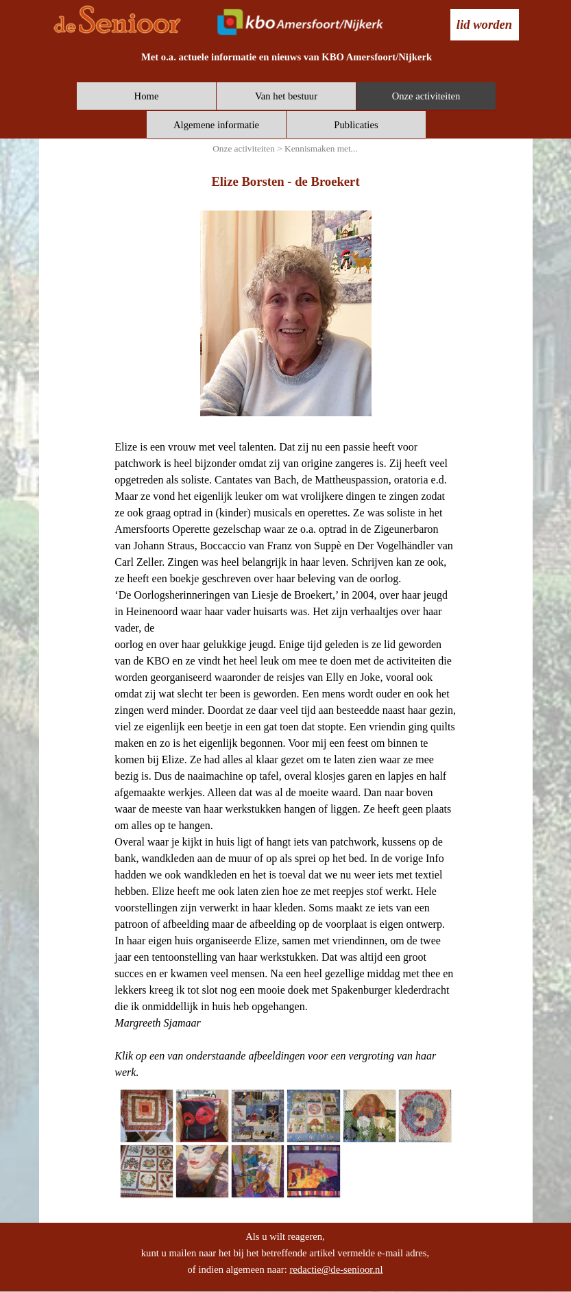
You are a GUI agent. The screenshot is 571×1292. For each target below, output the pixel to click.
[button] (146, 1115)
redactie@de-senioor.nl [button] (335, 1269)
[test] (484, 24)
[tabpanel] (287, 57)
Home (146, 96)
